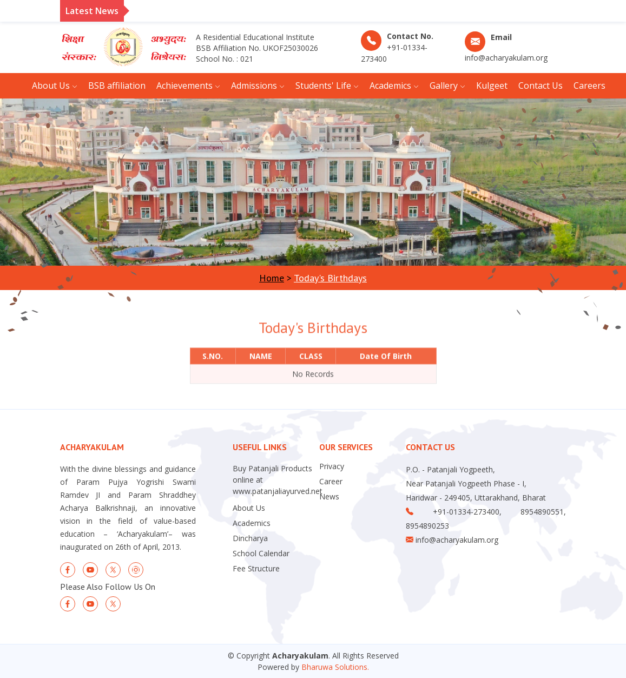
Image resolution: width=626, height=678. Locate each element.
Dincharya (250, 538)
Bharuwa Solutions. (335, 667)
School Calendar (261, 553)
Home (271, 278)
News (329, 497)
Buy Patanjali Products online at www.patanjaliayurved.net (277, 479)
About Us (249, 508)
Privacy (331, 466)
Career (330, 481)
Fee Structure (256, 568)
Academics (252, 523)
